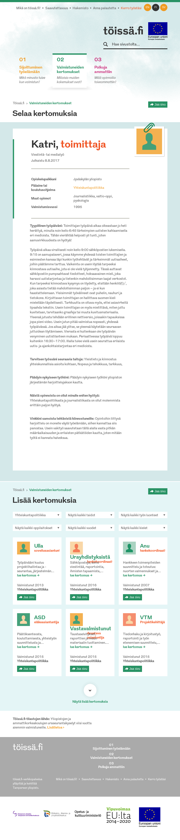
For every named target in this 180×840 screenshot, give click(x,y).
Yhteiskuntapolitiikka (88, 188)
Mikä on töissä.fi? (28, 8)
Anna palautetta (104, 8)
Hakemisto (80, 8)
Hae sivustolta (107, 44)
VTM (146, 617)
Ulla (38, 546)
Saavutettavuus (56, 8)
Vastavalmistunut (90, 629)
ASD (39, 617)
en (147, 7)
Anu (144, 546)
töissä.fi (123, 31)
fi (155, 7)
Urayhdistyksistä (90, 557)
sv (163, 7)
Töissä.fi (18, 103)
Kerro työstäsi (131, 8)
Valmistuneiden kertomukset (50, 103)
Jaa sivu (160, 104)
